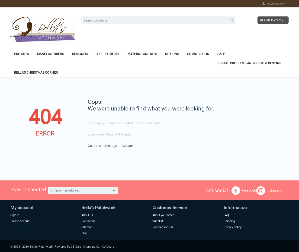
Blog (84, 233)
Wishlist (157, 221)
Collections (108, 54)
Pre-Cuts (21, 54)
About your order (163, 215)
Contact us (88, 221)
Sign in (14, 215)
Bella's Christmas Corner (36, 72)
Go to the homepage (102, 146)
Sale (221, 54)
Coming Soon (198, 54)
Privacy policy (232, 227)
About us (87, 215)
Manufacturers (50, 54)
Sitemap (86, 227)
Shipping (229, 221)
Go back (127, 146)
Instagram (269, 190)
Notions (172, 54)
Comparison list (162, 227)
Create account (20, 221)
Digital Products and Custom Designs (249, 63)
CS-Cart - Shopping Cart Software (92, 246)
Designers (80, 54)
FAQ (226, 215)
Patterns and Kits (142, 54)
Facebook (243, 190)
